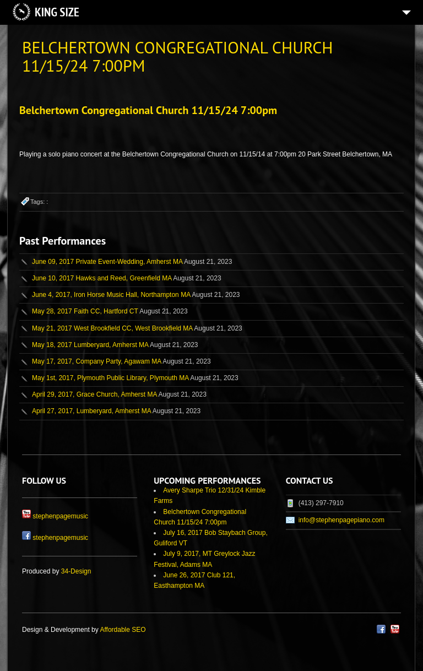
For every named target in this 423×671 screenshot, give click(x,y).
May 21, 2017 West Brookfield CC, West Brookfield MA (112, 328)
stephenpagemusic (60, 516)
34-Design (76, 571)
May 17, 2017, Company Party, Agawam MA (96, 361)
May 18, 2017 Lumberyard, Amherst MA (90, 345)
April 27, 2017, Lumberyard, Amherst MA (91, 411)
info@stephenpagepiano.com (341, 520)
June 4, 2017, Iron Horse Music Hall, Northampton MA (111, 295)
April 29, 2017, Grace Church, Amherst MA (94, 394)
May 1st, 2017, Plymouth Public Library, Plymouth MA (110, 378)
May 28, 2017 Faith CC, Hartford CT (85, 311)
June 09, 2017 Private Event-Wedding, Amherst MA (107, 262)
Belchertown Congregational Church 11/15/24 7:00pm (148, 110)
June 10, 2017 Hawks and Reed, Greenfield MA (102, 278)
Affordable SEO (122, 630)
